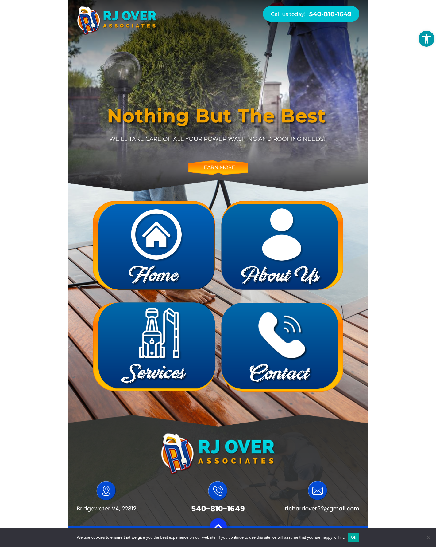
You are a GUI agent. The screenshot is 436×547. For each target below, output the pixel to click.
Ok (353, 537)
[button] (426, 39)
